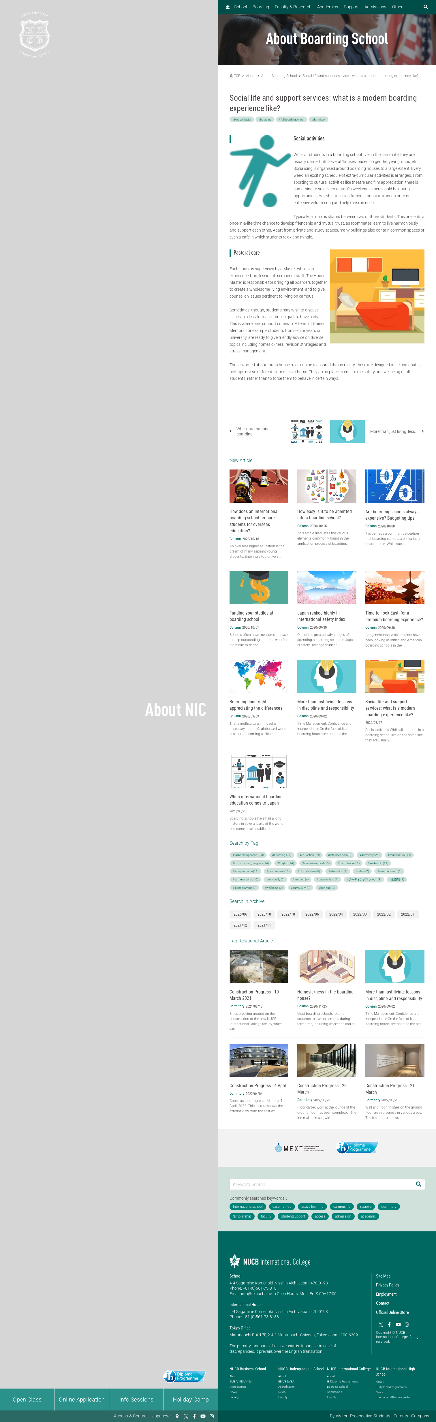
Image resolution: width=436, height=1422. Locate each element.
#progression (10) (278, 871)
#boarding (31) (281, 854)
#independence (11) (245, 871)
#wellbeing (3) (274, 887)
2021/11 (264, 925)
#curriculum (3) (300, 887)
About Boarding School (279, 76)
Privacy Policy (387, 1285)
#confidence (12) (349, 863)
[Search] (419, 1184)
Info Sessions (136, 1399)
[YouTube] (203, 1416)
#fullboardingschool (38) (248, 854)
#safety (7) (362, 871)
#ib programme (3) (244, 887)
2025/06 (240, 914)
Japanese (161, 1416)
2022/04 (336, 914)
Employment (386, 1294)
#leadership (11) (378, 863)
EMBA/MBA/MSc (240, 1381)
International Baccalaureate (392, 1397)
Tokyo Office (240, 1328)
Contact (382, 1303)
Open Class (27, 1399)
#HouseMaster (241, 119)
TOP (235, 76)
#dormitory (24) (369, 854)
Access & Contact (131, 1416)
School (240, 7)
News (233, 1391)
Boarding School (337, 1386)
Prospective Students (370, 1416)
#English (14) (285, 863)
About (251, 76)
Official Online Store (392, 1312)
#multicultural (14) (399, 854)
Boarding (261, 7)
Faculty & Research (293, 7)
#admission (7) (337, 871)
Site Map (383, 1276)
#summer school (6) (245, 879)
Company (420, 1416)
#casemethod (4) (327, 879)
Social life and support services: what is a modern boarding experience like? (360, 76)
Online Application (82, 1399)
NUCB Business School (248, 1369)
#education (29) (310, 854)
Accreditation (238, 1386)
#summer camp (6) (389, 871)
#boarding (265, 119)
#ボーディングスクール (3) (364, 879)
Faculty (234, 1397)
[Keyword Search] (321, 1184)
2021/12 (240, 925)
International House (246, 1304)
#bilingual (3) (327, 887)
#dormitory (318, 119)
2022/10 (288, 914)
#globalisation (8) (309, 871)
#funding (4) (301, 879)
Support (351, 7)
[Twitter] (185, 1416)
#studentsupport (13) (316, 863)
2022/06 (312, 914)
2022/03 (360, 914)
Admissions (375, 7)
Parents (401, 1416)
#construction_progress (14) (251, 863)
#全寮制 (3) (397, 879)
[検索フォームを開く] (425, 7)
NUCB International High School (395, 1371)
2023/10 (264, 914)
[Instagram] (211, 1416)
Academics (327, 7)
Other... (399, 7)
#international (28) (339, 854)
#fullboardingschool (291, 119)
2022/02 (384, 914)
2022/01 (408, 914)
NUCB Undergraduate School (301, 1369)
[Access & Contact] (177, 1416)
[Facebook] (194, 1416)
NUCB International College (349, 1369)
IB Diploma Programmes (342, 1381)
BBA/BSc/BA (286, 1381)
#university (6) (275, 879)
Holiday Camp (191, 1399)
